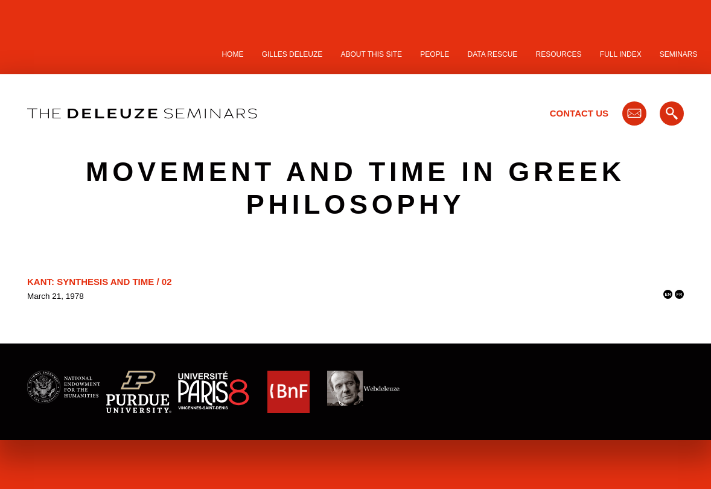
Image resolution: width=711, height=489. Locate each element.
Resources (559, 54)
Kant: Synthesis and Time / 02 (99, 281)
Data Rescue (492, 54)
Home (232, 54)
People (434, 54)
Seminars (679, 54)
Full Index (621, 54)
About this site (372, 54)
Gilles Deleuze (292, 54)
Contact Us (579, 113)
